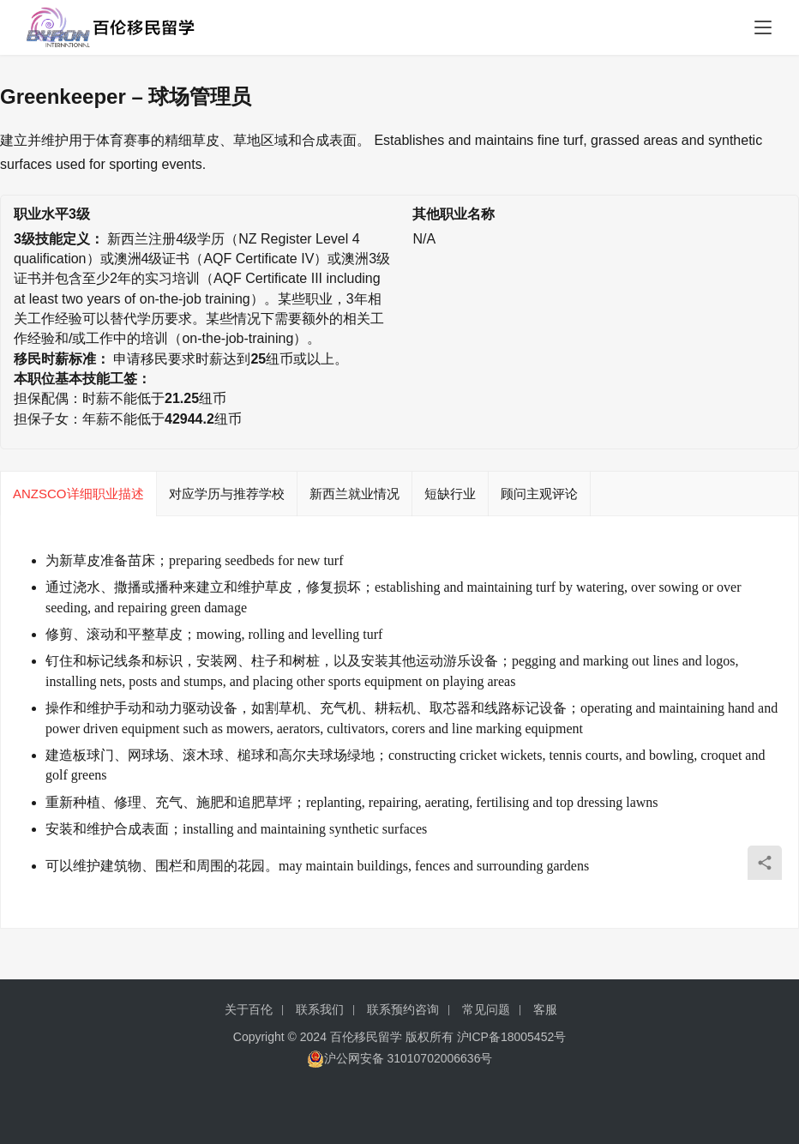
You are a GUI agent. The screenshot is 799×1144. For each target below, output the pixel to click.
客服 (545, 1009)
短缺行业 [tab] (450, 493)
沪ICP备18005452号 (512, 1037)
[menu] (763, 27)
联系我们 (320, 1009)
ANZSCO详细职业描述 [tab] (78, 493)
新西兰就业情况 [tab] (354, 493)
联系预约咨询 (403, 1009)
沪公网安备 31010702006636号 (400, 1059)
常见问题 (486, 1009)
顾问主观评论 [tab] (539, 493)
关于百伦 (249, 1009)
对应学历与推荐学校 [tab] (227, 493)
